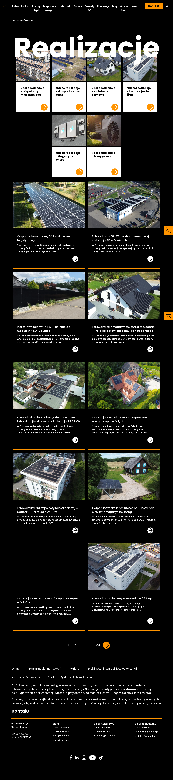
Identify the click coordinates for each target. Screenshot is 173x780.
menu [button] (134, 6)
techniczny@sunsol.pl (146, 731)
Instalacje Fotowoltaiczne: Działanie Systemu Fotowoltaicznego (54, 677)
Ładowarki (65, 6)
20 (98, 645)
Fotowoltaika (20, 6)
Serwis (78, 6)
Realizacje (103, 6)
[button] (167, 6)
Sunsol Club (124, 8)
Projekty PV (90, 8)
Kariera (74, 668)
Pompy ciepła (36, 8)
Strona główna (17, 20)
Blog (115, 6)
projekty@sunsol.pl (144, 736)
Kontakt (153, 6)
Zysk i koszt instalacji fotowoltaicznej (112, 668)
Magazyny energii (49, 8)
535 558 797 (62, 731)
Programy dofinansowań (44, 668)
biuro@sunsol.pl (61, 735)
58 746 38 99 (62, 727)
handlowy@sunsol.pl (105, 735)
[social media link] (71, 757)
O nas (15, 668)
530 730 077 (143, 727)
